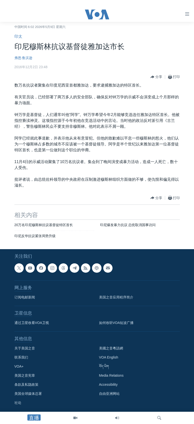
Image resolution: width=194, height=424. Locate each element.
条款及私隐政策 (26, 385)
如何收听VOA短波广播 (116, 323)
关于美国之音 (24, 348)
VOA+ (19, 367)
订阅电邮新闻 (24, 297)
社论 (17, 403)
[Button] (156, 77)
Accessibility (108, 385)
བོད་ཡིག (104, 367)
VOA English (108, 358)
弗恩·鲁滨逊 (23, 58)
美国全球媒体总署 (28, 394)
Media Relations (111, 376)
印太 (18, 36)
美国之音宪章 (24, 376)
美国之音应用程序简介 (116, 297)
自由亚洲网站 (109, 394)
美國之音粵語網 (111, 348)
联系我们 (21, 358)
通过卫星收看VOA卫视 (31, 323)
